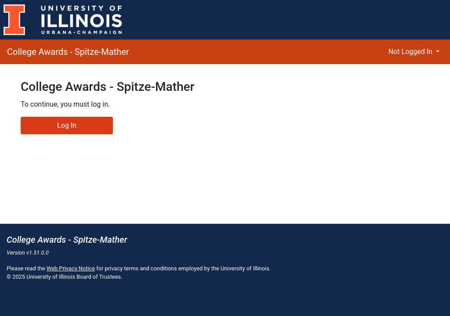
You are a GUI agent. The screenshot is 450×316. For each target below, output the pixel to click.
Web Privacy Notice (71, 268)
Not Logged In (411, 51)
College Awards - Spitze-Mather (68, 52)
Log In (66, 125)
